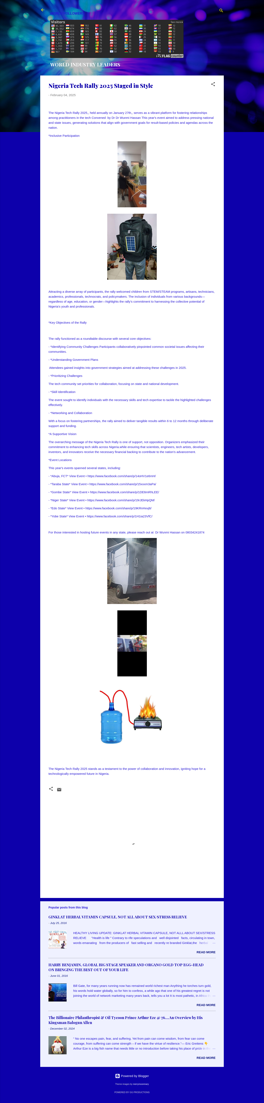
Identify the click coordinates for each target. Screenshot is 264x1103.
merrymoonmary (141, 1084)
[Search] (221, 11)
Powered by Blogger (132, 1076)
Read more (206, 952)
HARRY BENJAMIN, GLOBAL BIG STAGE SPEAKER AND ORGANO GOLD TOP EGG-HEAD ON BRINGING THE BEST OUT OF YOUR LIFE (126, 967)
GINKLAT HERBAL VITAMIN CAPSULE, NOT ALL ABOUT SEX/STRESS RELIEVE (117, 916)
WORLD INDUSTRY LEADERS (85, 64)
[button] (213, 85)
